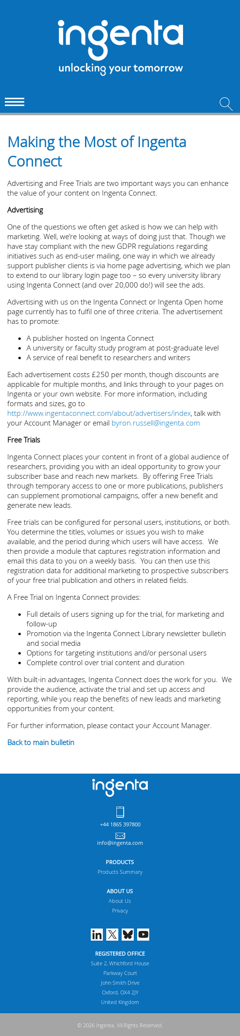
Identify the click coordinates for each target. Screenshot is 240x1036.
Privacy (120, 910)
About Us (120, 900)
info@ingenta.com (120, 842)
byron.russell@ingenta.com (156, 422)
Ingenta (120, 788)
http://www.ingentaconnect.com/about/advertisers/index (99, 413)
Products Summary (120, 871)
